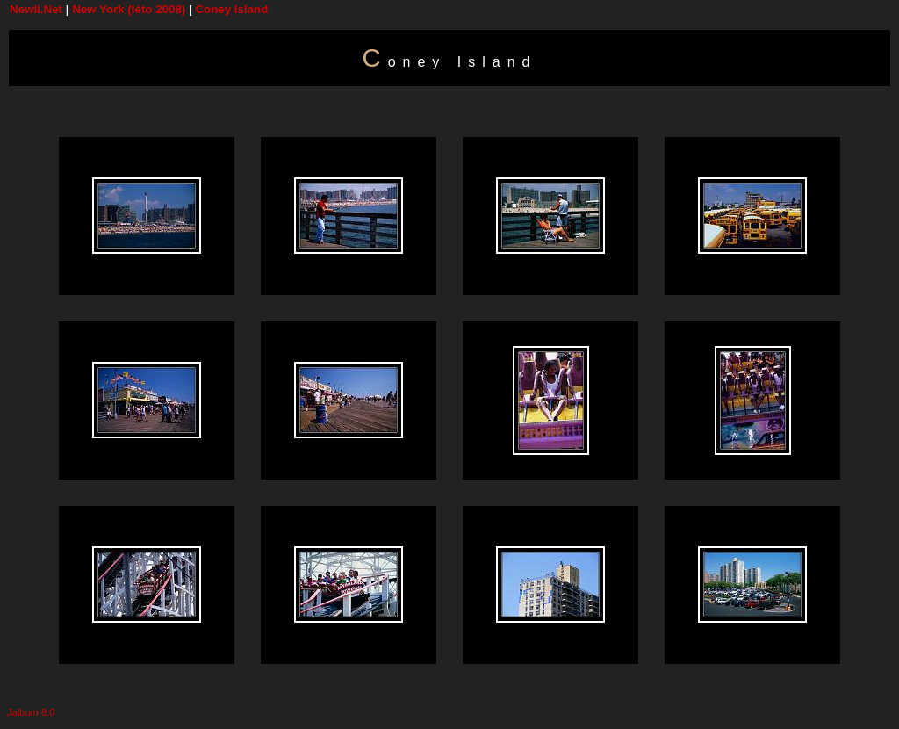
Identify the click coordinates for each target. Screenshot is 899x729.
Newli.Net (36, 9)
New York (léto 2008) (128, 9)
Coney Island (231, 9)
